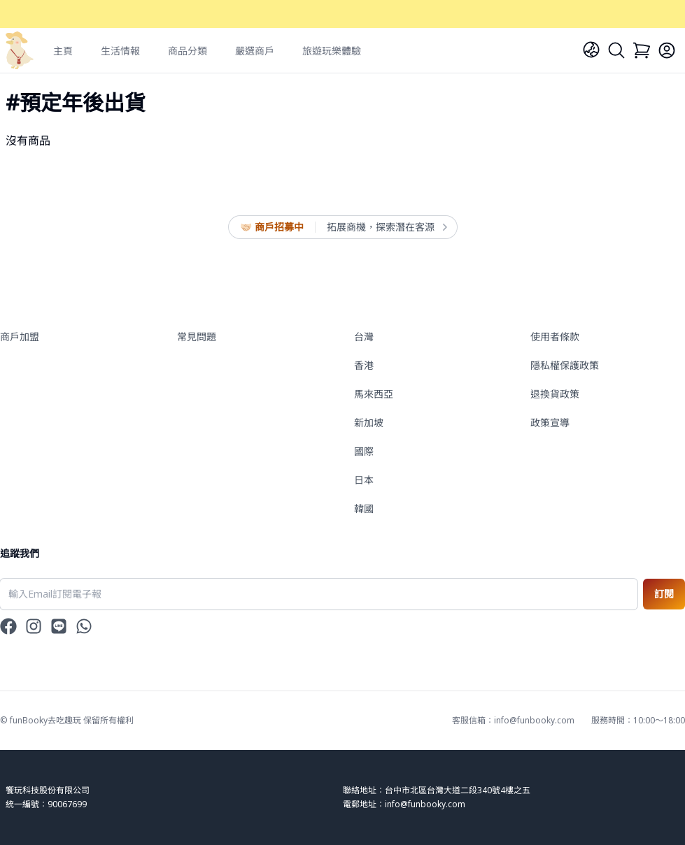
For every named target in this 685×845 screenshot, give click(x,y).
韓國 (364, 508)
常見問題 (196, 336)
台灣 (364, 336)
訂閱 (664, 593)
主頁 (63, 50)
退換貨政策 (554, 393)
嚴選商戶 (254, 50)
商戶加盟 (19, 336)
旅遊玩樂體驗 (331, 50)
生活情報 (120, 50)
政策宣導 (550, 422)
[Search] (616, 50)
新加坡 (368, 422)
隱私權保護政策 (564, 365)
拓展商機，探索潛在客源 (386, 227)
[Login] (666, 50)
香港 (364, 365)
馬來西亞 (373, 393)
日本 (364, 479)
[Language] (591, 49)
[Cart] (641, 50)
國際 (364, 451)
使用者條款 (554, 336)
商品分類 (187, 50)
